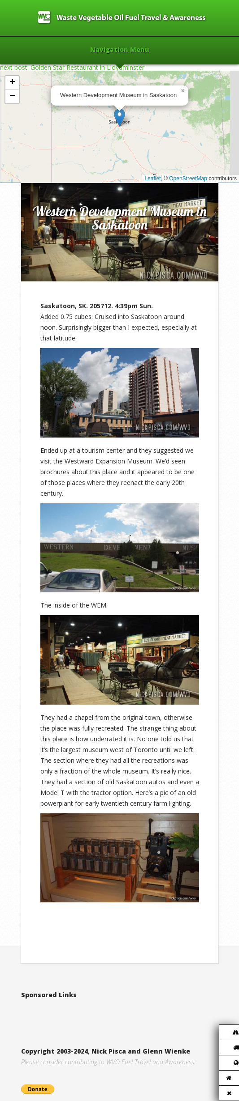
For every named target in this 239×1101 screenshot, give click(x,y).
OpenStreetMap (188, 178)
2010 (59, 173)
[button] (119, 117)
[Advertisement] (126, 1013)
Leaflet (152, 178)
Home (40, 173)
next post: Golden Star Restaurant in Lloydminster (72, 67)
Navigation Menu (119, 50)
